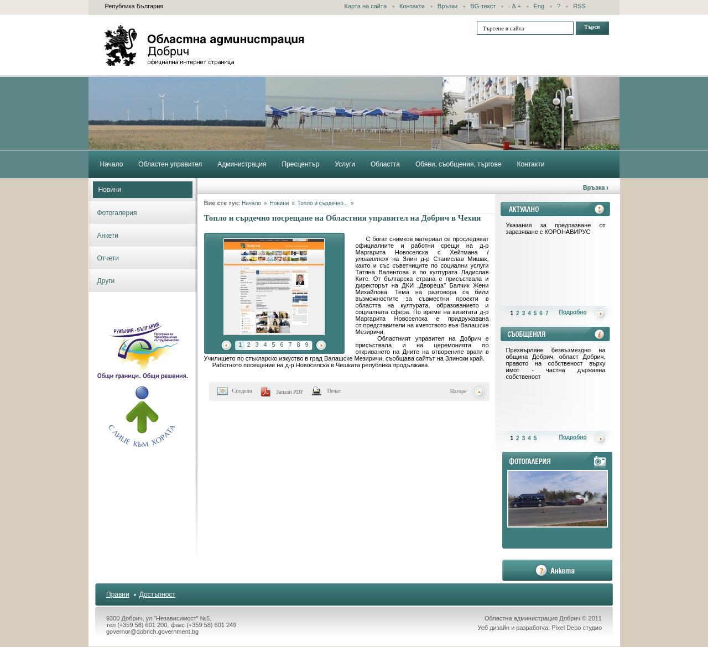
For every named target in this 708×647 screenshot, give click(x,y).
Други (106, 281)
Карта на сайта (366, 6)
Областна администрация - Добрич (204, 45)
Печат (334, 391)
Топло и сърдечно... (323, 203)
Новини (110, 190)
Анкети (108, 235)
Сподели (242, 391)
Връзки (447, 6)
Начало (251, 203)
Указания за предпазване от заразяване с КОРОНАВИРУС (556, 228)
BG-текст (483, 6)
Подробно (573, 312)
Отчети (108, 258)
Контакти (412, 6)
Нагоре (458, 391)
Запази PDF (289, 392)
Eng (539, 6)
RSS (579, 6)
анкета (557, 570)
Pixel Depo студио (576, 627)
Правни (117, 594)
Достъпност (157, 594)
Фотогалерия (117, 213)
